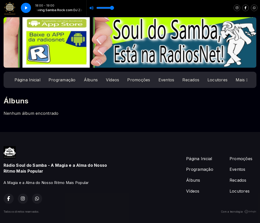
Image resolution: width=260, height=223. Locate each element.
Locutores (217, 79)
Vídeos (112, 79)
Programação (62, 79)
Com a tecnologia (238, 211)
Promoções (138, 79)
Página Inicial (27, 79)
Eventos (166, 79)
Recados (190, 79)
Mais (242, 79)
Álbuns (91, 79)
